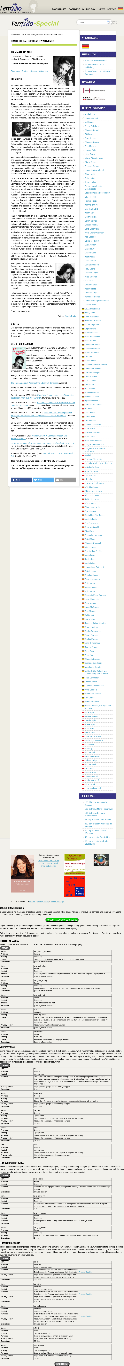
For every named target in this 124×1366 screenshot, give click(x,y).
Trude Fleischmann (93, 424)
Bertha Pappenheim (93, 631)
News (102, 9)
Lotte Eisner (90, 412)
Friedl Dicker (90, 146)
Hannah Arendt (91, 118)
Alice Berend (90, 341)
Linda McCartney (92, 607)
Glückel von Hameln (93, 491)
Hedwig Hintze (91, 201)
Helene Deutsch (92, 397)
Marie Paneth (90, 253)
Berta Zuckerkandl (93, 788)
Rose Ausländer (92, 317)
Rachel (88, 455)
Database (74, 9)
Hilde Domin (90, 154)
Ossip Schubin (91, 682)
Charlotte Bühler (92, 142)
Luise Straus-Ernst (93, 736)
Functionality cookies (12, 1162)
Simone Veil (90, 752)
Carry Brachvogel (92, 373)
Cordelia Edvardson (93, 404)
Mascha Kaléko (91, 209)
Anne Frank (90, 428)
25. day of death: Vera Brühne (98, 820)
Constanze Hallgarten (94, 483)
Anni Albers (90, 114)
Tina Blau (89, 357)
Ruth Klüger (90, 539)
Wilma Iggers (90, 503)
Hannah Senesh (92, 702)
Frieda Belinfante (92, 126)
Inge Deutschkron (92, 400)
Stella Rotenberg (92, 265)
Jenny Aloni (90, 313)
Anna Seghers (91, 690)
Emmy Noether (91, 627)
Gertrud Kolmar (91, 225)
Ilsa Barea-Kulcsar (93, 321)
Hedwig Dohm (91, 150)
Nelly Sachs (90, 269)
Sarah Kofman (91, 221)
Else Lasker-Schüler (93, 551)
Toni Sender (90, 698)
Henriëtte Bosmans (93, 369)
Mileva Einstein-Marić (94, 158)
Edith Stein (89, 728)
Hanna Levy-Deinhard (94, 567)
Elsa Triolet (89, 744)
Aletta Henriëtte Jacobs (95, 515)
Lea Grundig (90, 475)
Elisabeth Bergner (92, 349)
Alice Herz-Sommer (93, 495)
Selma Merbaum (92, 241)
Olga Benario (90, 329)
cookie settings (57, 902)
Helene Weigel (91, 760)
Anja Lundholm (91, 575)
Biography (15, 71)
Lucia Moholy (90, 245)
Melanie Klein (91, 217)
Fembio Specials (17, 34)
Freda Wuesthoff (92, 780)
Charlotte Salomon (93, 659)
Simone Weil (90, 764)
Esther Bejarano (92, 325)
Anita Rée (89, 655)
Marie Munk (90, 249)
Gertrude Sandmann (94, 663)
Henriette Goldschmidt (94, 170)
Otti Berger (89, 134)
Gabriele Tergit (91, 293)
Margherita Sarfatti (93, 667)
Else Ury (88, 748)
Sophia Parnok (91, 639)
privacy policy (43, 902)
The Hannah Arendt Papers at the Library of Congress (34, 383)
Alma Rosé (89, 651)
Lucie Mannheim (92, 599)
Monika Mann (91, 587)
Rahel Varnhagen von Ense (97, 301)
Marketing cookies (10, 1243)
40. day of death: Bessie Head (98, 837)
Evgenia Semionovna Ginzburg (98, 463)
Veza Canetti (90, 380)
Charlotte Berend (92, 345)
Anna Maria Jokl (92, 527)
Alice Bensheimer (92, 337)
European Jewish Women (37, 34)
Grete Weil (89, 768)
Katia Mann (90, 591)
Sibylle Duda (70, 316)
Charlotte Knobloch (93, 543)
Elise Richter (90, 261)
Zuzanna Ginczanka (93, 459)
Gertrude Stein (91, 285)
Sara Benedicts (91, 333)
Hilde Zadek (90, 784)
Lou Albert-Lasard (92, 309)
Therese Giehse (92, 166)
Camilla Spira (90, 720)
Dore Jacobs (90, 511)
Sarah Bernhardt (92, 353)
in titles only (112, 23)
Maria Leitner (90, 563)
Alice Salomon (91, 277)
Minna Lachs (90, 547)
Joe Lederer (90, 559)
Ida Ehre (88, 408)
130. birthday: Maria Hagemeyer (99, 809)
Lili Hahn (88, 479)
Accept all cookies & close (62, 920)
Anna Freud (90, 436)
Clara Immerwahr (92, 507)
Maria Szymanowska (94, 740)
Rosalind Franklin (92, 432)
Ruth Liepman (91, 571)
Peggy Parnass (91, 635)
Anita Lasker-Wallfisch (94, 233)
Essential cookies (9, 940)
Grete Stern (90, 732)
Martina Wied (90, 772)
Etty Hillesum (90, 197)
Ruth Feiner (90, 417)
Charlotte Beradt (92, 130)
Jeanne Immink (91, 205)
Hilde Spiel (89, 712)
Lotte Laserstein (92, 229)
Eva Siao (89, 281)
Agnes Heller (90, 182)
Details (5, 948)
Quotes (25, 71)
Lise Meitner (90, 619)
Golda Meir (89, 615)
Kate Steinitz (90, 289)
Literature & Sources (39, 71)
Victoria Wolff (90, 305)
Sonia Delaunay (92, 392)
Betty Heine (90, 178)
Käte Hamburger (92, 487)
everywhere (112, 21)
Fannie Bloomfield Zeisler (96, 365)
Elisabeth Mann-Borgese (95, 595)
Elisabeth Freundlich (94, 440)
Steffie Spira (90, 724)
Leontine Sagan (91, 273)
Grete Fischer (91, 420)
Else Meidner (90, 611)
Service (111, 9)
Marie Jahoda (91, 519)
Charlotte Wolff (91, 776)
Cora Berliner (90, 138)
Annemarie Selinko (93, 694)
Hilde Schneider (92, 678)
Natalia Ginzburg (92, 467)
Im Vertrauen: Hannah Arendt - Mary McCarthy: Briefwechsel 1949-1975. (42, 443)
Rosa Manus (90, 603)
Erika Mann (90, 583)
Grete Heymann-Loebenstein (97, 193)
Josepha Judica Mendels (95, 623)
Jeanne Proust (91, 647)
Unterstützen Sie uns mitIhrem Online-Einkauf (48, 863)
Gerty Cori (89, 385)
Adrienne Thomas (92, 297)
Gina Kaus (89, 531)
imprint (32, 902)
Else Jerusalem (91, 523)
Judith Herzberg (92, 499)
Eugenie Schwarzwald (94, 686)
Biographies (59, 9)
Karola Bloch (90, 360)
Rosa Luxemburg (92, 579)
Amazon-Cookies (85, 1272)
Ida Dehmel (90, 388)
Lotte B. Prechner (92, 643)
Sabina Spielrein (92, 716)
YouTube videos (7, 1047)
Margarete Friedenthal (94, 444)
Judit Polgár (90, 257)
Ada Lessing (90, 237)
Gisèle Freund (91, 162)
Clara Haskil (90, 174)
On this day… (89, 9)
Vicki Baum (90, 122)
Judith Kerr (89, 213)
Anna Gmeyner (91, 471)
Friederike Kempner (93, 535)
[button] (21, 480)
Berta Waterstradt (92, 756)
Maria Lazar (90, 555)
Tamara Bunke (91, 377)
